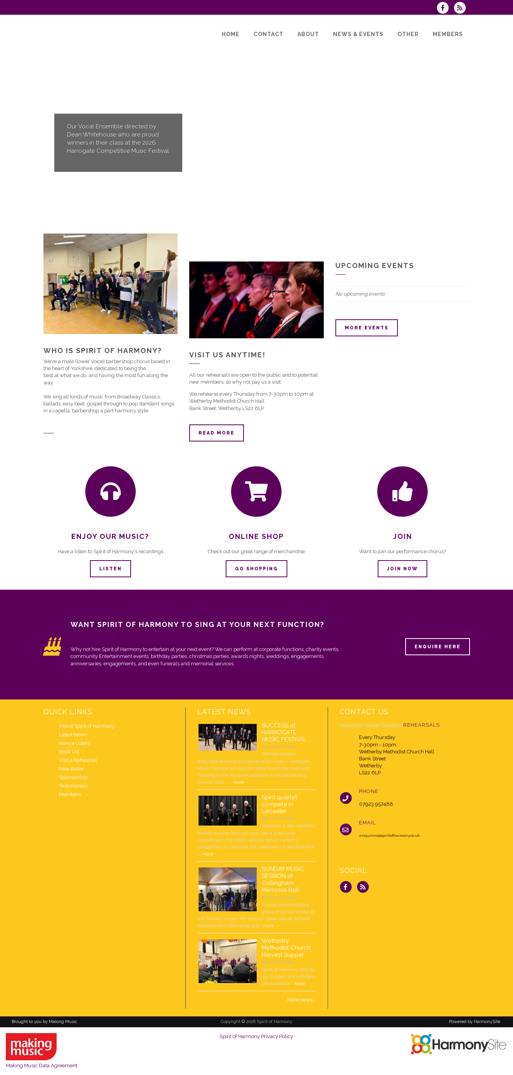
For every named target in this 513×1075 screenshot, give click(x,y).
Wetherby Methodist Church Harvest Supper (286, 947)
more (238, 782)
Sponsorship (73, 777)
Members (70, 794)
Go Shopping (256, 568)
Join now (402, 568)
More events (367, 328)
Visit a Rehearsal (78, 760)
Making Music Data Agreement (41, 1065)
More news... (301, 999)
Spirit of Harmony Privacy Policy (256, 1036)
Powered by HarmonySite (474, 1021)
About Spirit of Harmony (86, 726)
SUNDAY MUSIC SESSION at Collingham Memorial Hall (283, 879)
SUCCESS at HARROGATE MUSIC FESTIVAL (284, 732)
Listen (110, 568)
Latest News (73, 734)
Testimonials (73, 786)
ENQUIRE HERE (438, 646)
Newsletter (71, 769)
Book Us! (69, 752)
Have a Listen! (74, 743)
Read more (217, 433)
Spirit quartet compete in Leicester (279, 804)
